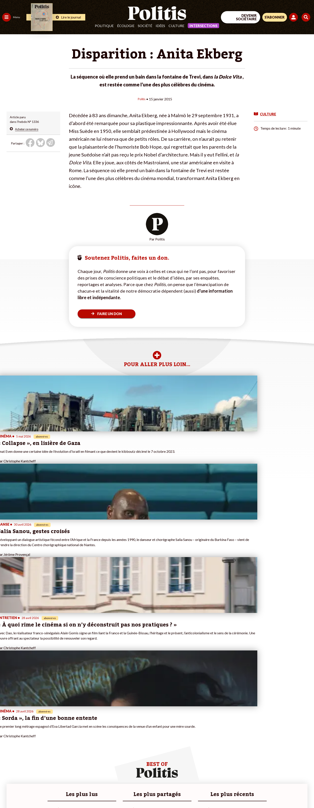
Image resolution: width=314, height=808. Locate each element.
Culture (176, 26)
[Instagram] (299, 772)
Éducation (25, 729)
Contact (8, 793)
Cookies (177, 793)
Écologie (125, 26)
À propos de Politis (50, 747)
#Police (76, 724)
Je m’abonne (45, 733)
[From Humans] (263, 782)
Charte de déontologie (65, 793)
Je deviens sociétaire (51, 729)
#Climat (76, 720)
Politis (141, 99)
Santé (22, 733)
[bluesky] (272, 772)
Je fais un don (46, 724)
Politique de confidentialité (129, 793)
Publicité (160, 793)
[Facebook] (258, 772)
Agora (6, 720)
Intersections (203, 26)
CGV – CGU (95, 793)
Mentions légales (31, 793)
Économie (25, 724)
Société (145, 26)
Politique (104, 26)
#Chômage (78, 738)
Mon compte (45, 752)
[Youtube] (286, 772)
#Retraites (78, 733)
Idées (160, 26)
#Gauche (77, 729)
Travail (22, 720)
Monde (7, 747)
